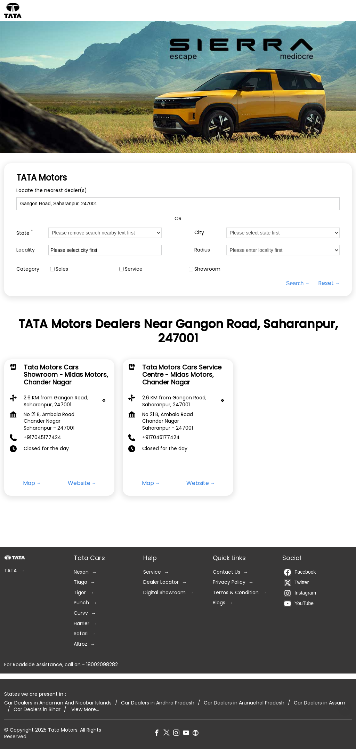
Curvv (81, 613)
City (199, 232)
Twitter (296, 582)
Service (134, 269)
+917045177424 (42, 437)
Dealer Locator (161, 582)
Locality (25, 250)
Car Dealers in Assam (319, 703)
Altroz (80, 644)
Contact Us (226, 572)
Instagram (300, 593)
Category (27, 269)
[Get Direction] (105, 402)
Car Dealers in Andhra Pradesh (157, 703)
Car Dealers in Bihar (37, 709)
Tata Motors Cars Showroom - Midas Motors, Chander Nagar (66, 374)
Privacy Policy (229, 582)
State (24, 233)
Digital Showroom (164, 592)
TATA (10, 570)
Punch (81, 603)
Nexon (81, 572)
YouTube (299, 603)
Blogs (219, 603)
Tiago (80, 582)
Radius (202, 250)
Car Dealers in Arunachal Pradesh (244, 703)
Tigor (80, 592)
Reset (326, 283)
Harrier (81, 623)
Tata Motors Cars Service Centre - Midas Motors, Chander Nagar (181, 374)
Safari (81, 633)
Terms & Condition (236, 592)
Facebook (300, 572)
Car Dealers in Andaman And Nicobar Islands (58, 703)
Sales (62, 269)
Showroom (207, 269)
